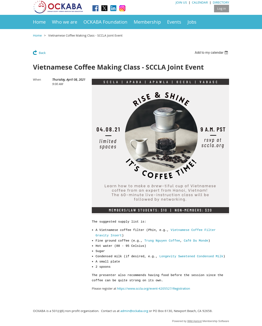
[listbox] (212, 52)
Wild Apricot (194, 321)
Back (42, 53)
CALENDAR (200, 2)
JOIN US (181, 2)
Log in (221, 8)
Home (37, 35)
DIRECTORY (221, 2)
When (37, 80)
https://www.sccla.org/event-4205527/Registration (153, 288)
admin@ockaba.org (134, 311)
